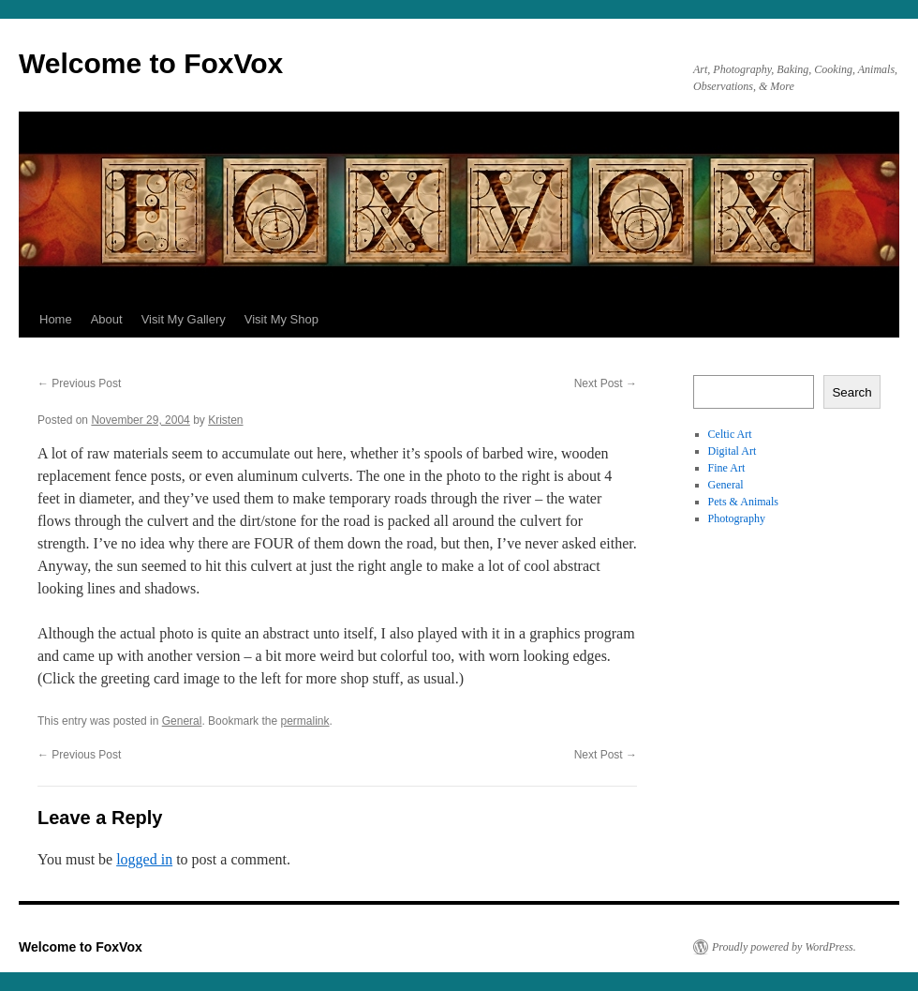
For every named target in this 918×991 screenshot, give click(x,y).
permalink (304, 721)
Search (851, 392)
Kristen (225, 420)
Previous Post (79, 383)
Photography (736, 518)
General (182, 721)
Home (55, 319)
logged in (144, 859)
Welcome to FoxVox (151, 63)
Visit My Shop (281, 319)
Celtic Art (730, 434)
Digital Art (732, 451)
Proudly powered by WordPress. (784, 946)
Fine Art (727, 467)
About (107, 319)
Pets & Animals (743, 501)
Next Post (605, 383)
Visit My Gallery (183, 319)
